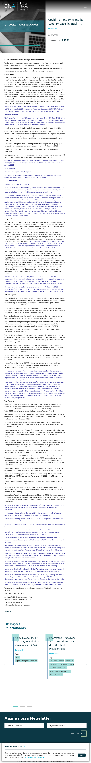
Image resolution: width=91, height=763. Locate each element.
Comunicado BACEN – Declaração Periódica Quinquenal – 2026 (27, 641)
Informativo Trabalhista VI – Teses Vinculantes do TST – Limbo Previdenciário (62, 643)
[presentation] (24, 733)
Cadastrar (80, 733)
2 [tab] (22, 706)
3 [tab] (29, 706)
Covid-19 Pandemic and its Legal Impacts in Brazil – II (65, 21)
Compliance (69, 761)
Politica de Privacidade (57, 761)
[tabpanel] (29, 649)
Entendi (81, 755)
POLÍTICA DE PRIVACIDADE (34, 757)
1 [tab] (15, 706)
